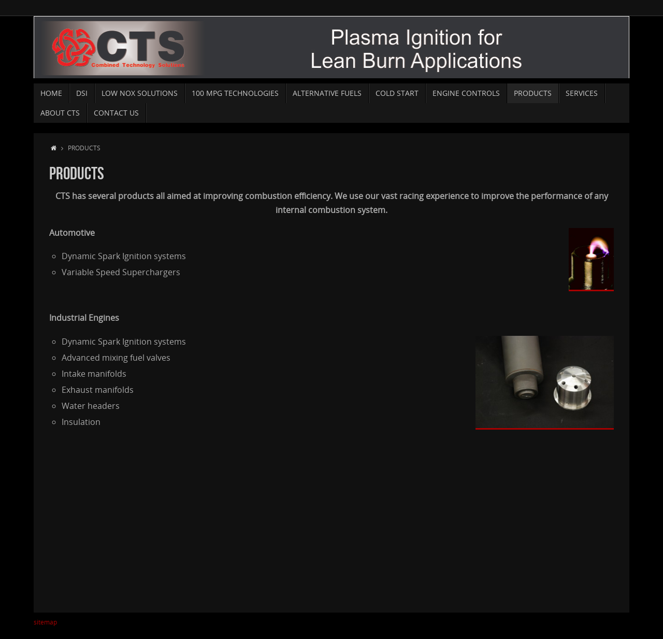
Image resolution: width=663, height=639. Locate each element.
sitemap (45, 622)
